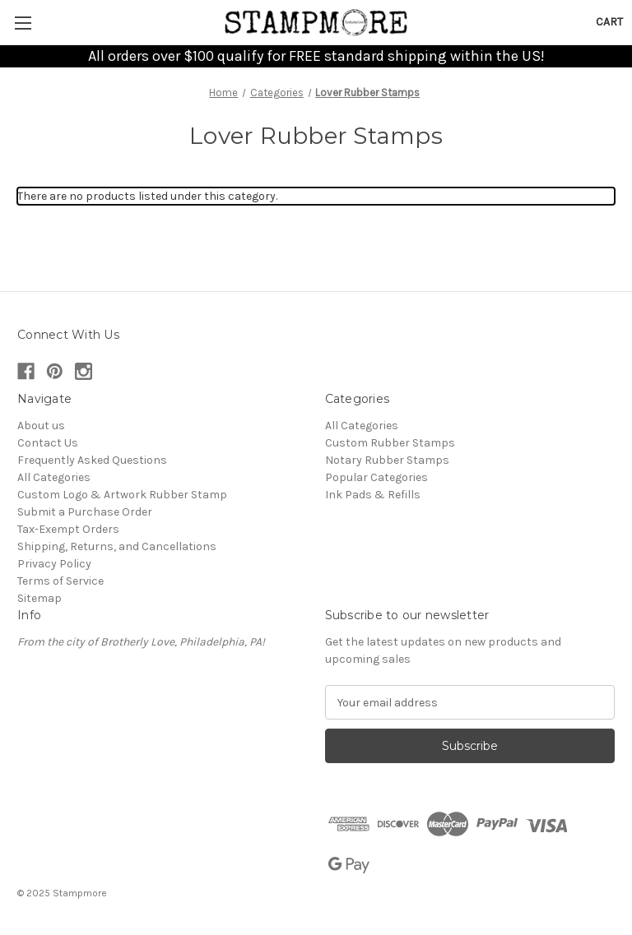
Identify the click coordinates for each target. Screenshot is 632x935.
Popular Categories (376, 477)
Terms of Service (60, 581)
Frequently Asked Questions (92, 460)
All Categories (54, 477)
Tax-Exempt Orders (68, 529)
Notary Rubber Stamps (387, 460)
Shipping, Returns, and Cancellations (116, 546)
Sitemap (39, 598)
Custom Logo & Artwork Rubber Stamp (122, 495)
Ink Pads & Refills (373, 495)
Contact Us (47, 443)
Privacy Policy (54, 564)
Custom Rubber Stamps (390, 443)
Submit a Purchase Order (84, 512)
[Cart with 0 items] (609, 22)
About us (41, 426)
